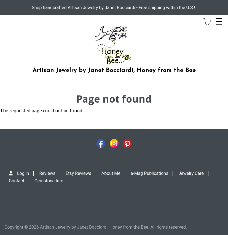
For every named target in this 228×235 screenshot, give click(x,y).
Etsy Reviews (78, 173)
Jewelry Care (191, 173)
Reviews (47, 173)
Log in (23, 173)
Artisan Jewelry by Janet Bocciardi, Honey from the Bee (114, 70)
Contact (16, 180)
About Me (110, 173)
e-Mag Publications (149, 173)
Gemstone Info (48, 180)
